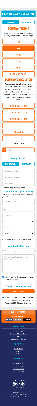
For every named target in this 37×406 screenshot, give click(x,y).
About (18, 351)
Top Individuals (18, 363)
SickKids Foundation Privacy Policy (13, 396)
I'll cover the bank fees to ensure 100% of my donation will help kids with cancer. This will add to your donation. (19, 300)
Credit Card (18, 291)
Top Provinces (18, 369)
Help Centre (18, 354)
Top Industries (18, 371)
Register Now (18, 331)
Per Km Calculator (26, 22)
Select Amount (10, 22)
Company (26, 163)
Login (19, 336)
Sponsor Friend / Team (18, 334)
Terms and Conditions (26, 396)
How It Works (18, 349)
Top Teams (19, 366)
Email (19, 320)
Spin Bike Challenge (18, 339)
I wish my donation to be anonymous (18, 240)
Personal (10, 163)
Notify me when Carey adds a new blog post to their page (19, 278)
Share (10, 320)
